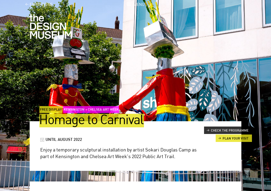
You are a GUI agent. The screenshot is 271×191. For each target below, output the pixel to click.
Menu (138, 5)
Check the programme (230, 130)
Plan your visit (236, 138)
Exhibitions (36, 5)
